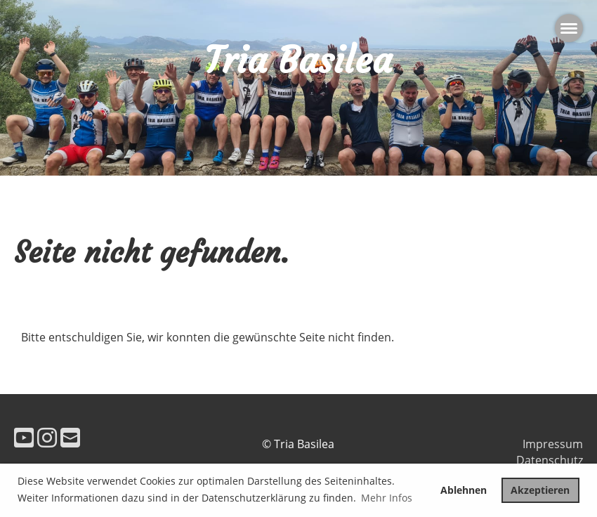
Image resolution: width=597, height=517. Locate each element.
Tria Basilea (298, 60)
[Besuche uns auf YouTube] (24, 437)
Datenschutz (549, 460)
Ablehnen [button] (463, 490)
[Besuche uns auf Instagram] (47, 437)
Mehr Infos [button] (386, 497)
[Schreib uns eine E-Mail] (70, 437)
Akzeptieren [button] (540, 490)
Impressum (553, 444)
